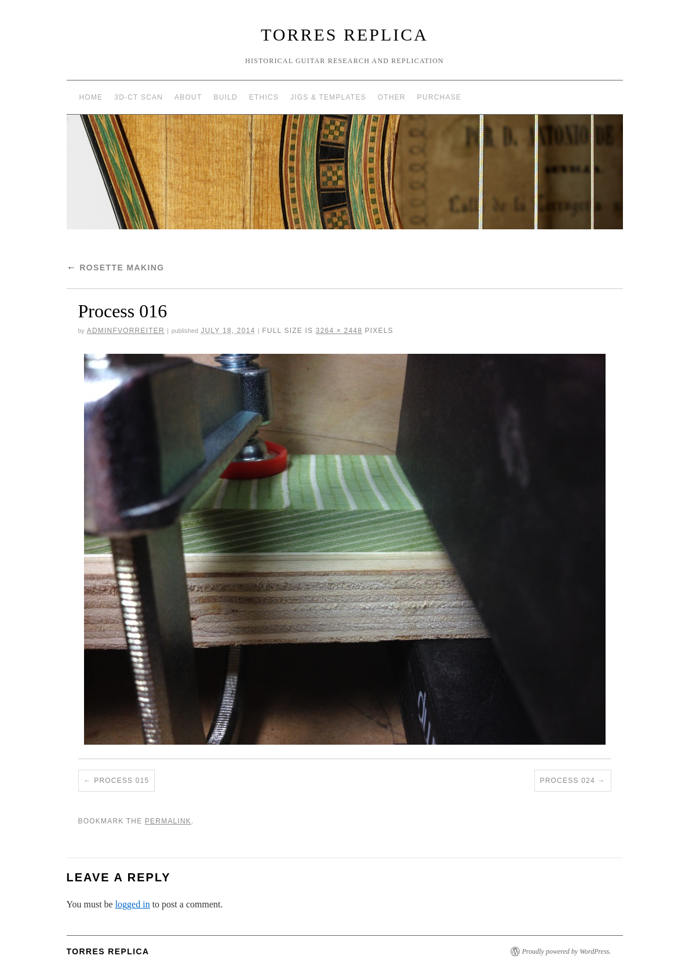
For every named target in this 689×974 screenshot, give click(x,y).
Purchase (439, 97)
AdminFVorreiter (126, 331)
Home (91, 97)
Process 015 (121, 781)
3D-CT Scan (138, 97)
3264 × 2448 (339, 331)
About (188, 97)
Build (225, 97)
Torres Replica (344, 34)
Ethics (264, 97)
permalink (168, 821)
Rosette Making (116, 267)
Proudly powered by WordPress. (566, 951)
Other (392, 97)
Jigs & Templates (328, 97)
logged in (132, 904)
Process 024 (567, 781)
